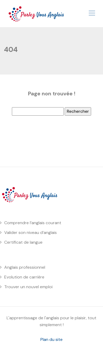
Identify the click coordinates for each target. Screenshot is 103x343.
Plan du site (51, 339)
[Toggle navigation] (91, 13)
